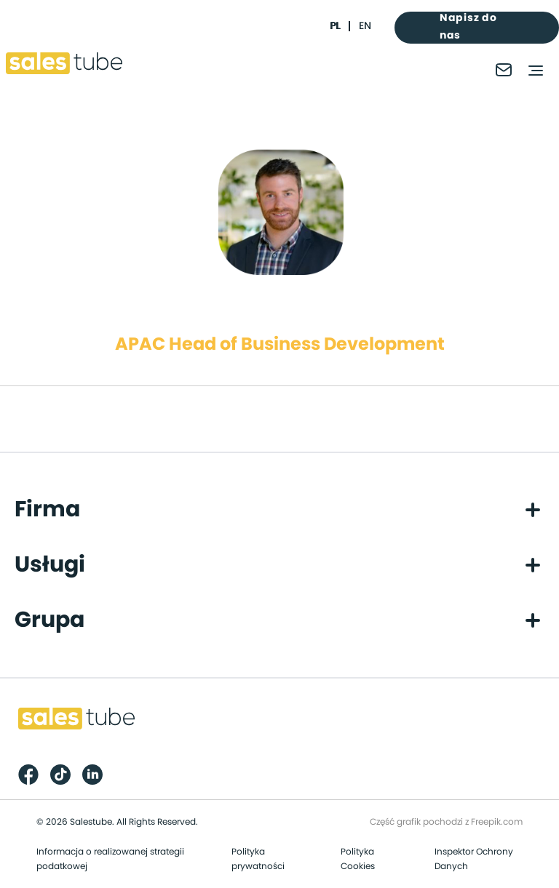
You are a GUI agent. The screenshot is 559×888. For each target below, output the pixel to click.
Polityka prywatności (258, 859)
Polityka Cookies (358, 859)
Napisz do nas (468, 27)
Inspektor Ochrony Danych (474, 859)
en (365, 26)
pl (335, 26)
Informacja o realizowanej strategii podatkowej (110, 859)
